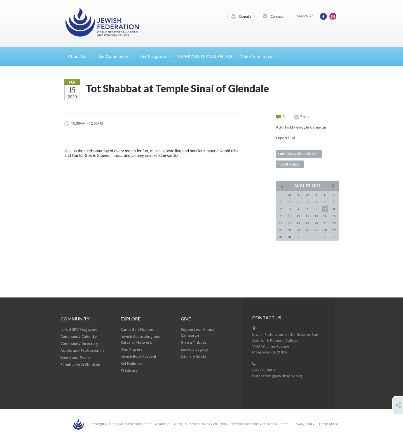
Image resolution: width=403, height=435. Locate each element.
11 (298, 216)
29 (334, 230)
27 (316, 230)
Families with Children (298, 153)
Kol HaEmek (131, 363)
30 (280, 237)
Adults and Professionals (82, 350)
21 (325, 223)
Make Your (259, 56)
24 (289, 230)
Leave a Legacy (194, 349)
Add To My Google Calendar (301, 127)
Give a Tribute (193, 342)
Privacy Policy (304, 424)
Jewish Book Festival (138, 356)
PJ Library (129, 370)
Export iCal (285, 137)
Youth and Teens (75, 357)
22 (334, 223)
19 (307, 223)
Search (305, 16)
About (79, 56)
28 (325, 230)
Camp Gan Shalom (137, 329)
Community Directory (79, 343)
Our (155, 56)
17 (289, 223)
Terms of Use (328, 424)
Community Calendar (79, 336)
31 (289, 237)
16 (280, 223)
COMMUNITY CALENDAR (205, 56)
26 (307, 230)
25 (298, 230)
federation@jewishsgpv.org (277, 375)
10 (289, 216)
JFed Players (131, 349)
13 (316, 216)
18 (298, 223)
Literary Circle (193, 356)
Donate (241, 16)
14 (325, 216)
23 (280, 230)
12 (307, 216)
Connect (273, 16)
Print (301, 117)
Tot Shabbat (289, 164)
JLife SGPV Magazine (78, 329)
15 (334, 216)
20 (316, 223)
